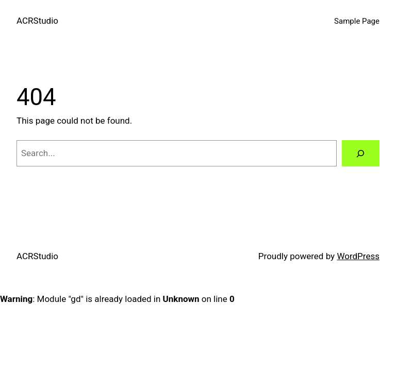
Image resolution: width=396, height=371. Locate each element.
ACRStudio (37, 20)
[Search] (361, 153)
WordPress (358, 256)
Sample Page (357, 21)
